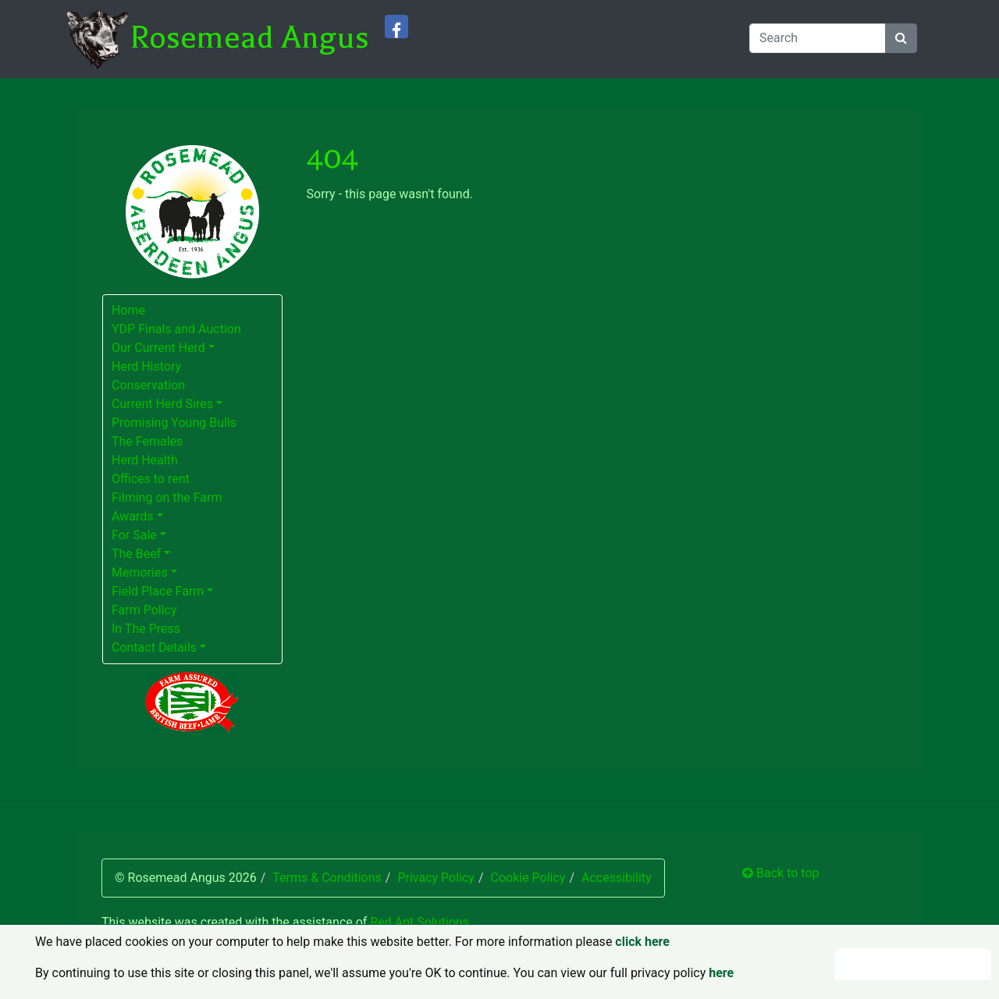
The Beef (136, 553)
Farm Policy (144, 610)
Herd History (146, 366)
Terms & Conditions (327, 877)
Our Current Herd (158, 347)
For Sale (134, 535)
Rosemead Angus (249, 37)
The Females (147, 441)
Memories (140, 572)
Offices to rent (151, 478)
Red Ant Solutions (419, 922)
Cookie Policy (527, 877)
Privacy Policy (436, 877)
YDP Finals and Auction (176, 329)
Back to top (780, 873)
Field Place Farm (158, 591)
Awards (132, 516)
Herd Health (145, 460)
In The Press (146, 628)
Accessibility (616, 877)
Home (128, 310)
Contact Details (154, 647)
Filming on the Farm (167, 497)
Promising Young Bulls (174, 422)
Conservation (148, 385)
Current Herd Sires (162, 403)
